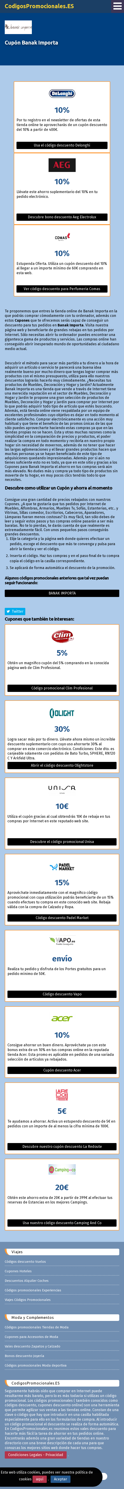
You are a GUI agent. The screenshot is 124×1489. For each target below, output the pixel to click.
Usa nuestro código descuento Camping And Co (62, 1223)
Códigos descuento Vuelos (25, 1262)
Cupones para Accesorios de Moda (31, 1337)
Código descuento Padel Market (62, 918)
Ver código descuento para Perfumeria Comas (62, 289)
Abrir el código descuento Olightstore (62, 765)
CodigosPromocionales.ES (39, 6)
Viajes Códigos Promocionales (28, 1300)
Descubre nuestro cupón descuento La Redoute (62, 1146)
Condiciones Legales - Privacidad (35, 1455)
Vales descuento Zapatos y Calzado (32, 1346)
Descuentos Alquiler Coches (27, 1281)
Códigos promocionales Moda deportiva (36, 1365)
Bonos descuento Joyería (24, 1356)
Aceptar (60, 1479)
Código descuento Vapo (62, 994)
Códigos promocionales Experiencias (33, 1290)
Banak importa (62, 593)
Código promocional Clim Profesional (62, 688)
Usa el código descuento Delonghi (62, 145)
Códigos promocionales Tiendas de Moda (37, 1327)
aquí (39, 1479)
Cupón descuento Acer (62, 1070)
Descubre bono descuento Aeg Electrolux (62, 217)
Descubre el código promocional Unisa (62, 842)
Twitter (15, 611)
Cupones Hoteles (18, 1271)
